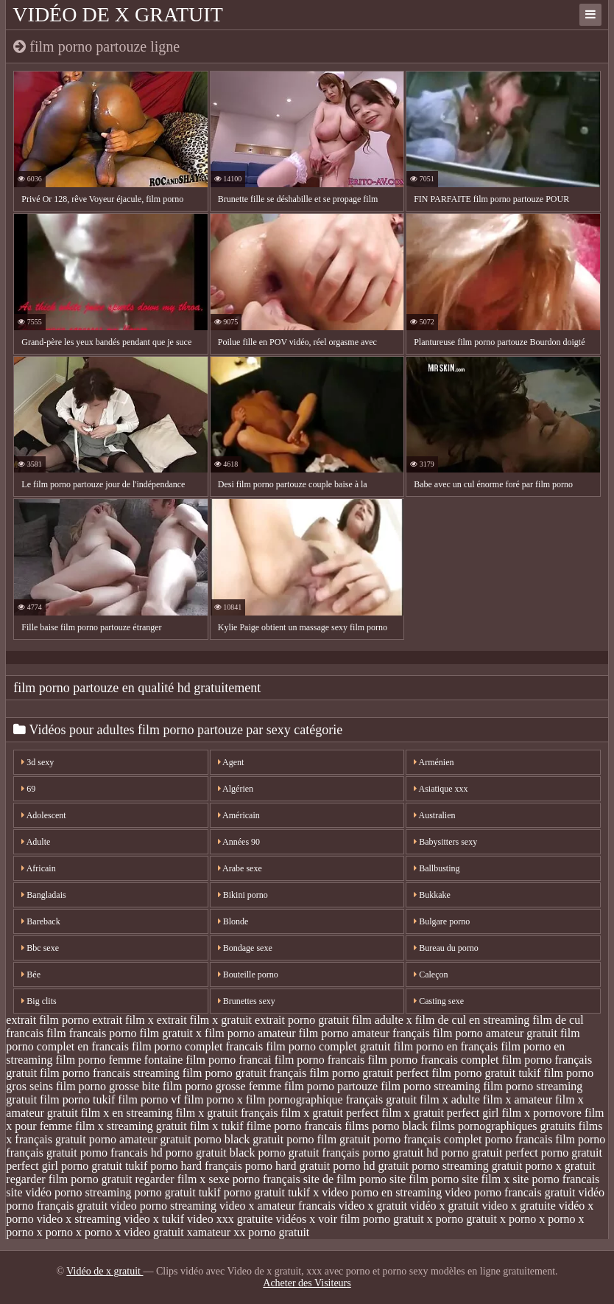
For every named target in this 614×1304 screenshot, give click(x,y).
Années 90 (239, 842)
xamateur (209, 1232)
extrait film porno (47, 1020)
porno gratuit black (210, 1152)
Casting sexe (439, 1001)
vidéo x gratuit (444, 1205)
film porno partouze (331, 1086)
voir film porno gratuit (371, 1219)
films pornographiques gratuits (503, 1126)
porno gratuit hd (400, 1152)
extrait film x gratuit (204, 1020)
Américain (239, 815)
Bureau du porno (446, 948)
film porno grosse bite (108, 1086)
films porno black (386, 1126)
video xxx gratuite (229, 1219)
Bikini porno (243, 895)
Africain (38, 868)
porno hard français (195, 1166)
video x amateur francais (277, 1205)
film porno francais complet (432, 1059)
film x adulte (450, 1099)
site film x (485, 1179)
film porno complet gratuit (328, 1046)
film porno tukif (77, 1099)
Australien (434, 815)
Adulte (35, 842)
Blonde (233, 921)
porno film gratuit (328, 1139)
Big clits (38, 1001)
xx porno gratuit (271, 1232)
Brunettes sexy (246, 1001)
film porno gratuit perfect (368, 1073)
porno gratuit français (308, 1152)
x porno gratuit (462, 1219)
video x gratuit (373, 1205)
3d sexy (37, 762)
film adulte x (382, 1020)
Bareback (40, 921)
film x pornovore (541, 1112)
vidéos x (296, 1219)
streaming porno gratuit (140, 1192)
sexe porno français (254, 1179)
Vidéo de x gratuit (117, 14)
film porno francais (320, 1059)
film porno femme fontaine (119, 1059)
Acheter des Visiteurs (306, 1283)
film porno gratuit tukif (485, 1073)
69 (28, 789)
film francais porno (91, 1033)
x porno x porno (538, 1219)
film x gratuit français (227, 1112)
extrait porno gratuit (302, 1020)
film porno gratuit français (244, 1073)
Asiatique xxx (440, 789)
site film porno (424, 1179)
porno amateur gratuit (140, 1139)
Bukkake (432, 895)
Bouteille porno (248, 974)
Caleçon (431, 974)
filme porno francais (294, 1126)
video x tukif (154, 1219)
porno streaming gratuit (467, 1166)
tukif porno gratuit (242, 1192)
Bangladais (43, 895)
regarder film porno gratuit (69, 1179)
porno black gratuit (238, 1139)
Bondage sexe (245, 948)
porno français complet (427, 1139)
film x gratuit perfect (330, 1112)
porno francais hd (121, 1152)
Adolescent (43, 815)
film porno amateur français (364, 1033)
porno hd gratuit (371, 1166)
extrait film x (123, 1020)
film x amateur (517, 1099)
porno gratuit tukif (104, 1166)
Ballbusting (436, 868)
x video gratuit (149, 1232)
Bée (30, 974)
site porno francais (555, 1179)
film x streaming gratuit (131, 1126)
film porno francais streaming (110, 1073)
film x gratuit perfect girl (439, 1112)
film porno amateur (250, 1033)
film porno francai (228, 1059)
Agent (231, 762)
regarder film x (170, 1179)
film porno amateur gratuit (495, 1033)
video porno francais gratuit (510, 1192)
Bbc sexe (40, 948)
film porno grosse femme (222, 1086)
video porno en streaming (382, 1192)
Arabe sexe (240, 868)
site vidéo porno (44, 1192)
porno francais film (529, 1139)
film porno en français (445, 1046)
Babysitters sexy (445, 842)
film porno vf (149, 1099)
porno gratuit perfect (489, 1152)
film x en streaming (127, 1112)
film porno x (213, 1099)
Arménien (434, 762)
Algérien (235, 789)
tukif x (303, 1192)
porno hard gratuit (288, 1166)
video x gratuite (518, 1205)
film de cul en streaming (472, 1020)
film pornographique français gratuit (331, 1099)
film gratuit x (171, 1033)
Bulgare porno (442, 921)
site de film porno (345, 1179)
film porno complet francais (197, 1046)
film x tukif (217, 1126)
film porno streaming (430, 1086)
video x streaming (79, 1219)
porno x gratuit (560, 1166)
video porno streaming (163, 1205)
